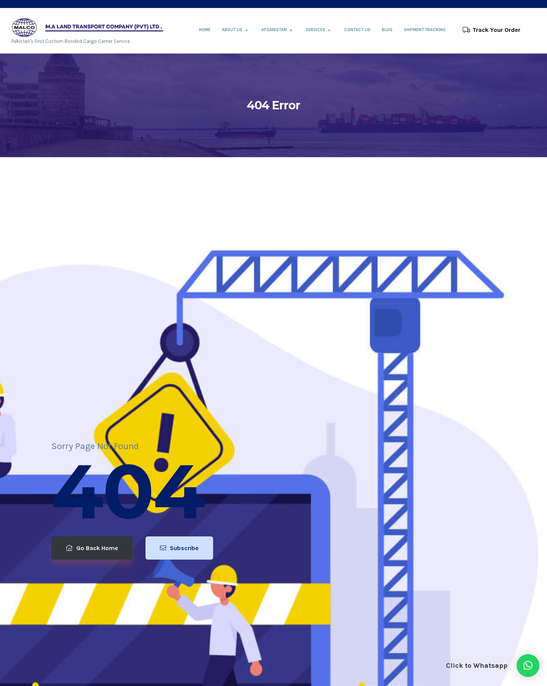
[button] (528, 665)
